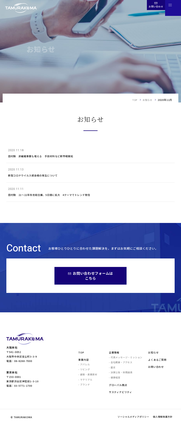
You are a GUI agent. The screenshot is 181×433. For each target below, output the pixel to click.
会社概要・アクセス (121, 365)
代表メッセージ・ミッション (126, 360)
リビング (85, 372)
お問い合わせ (156, 369)
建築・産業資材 (88, 377)
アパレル (85, 367)
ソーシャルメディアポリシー (125, 425)
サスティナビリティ (120, 395)
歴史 (113, 370)
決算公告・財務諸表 (122, 375)
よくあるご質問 (157, 362)
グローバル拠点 (118, 388)
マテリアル (86, 382)
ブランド (85, 387)
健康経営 (115, 380)
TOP (133, 100)
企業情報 (114, 355)
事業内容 (83, 362)
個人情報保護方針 (160, 425)
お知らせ (147, 100)
